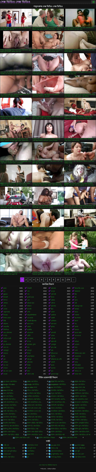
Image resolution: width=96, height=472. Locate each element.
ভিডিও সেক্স (54, 448)
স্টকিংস (29, 306)
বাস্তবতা (5, 353)
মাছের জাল (78, 374)
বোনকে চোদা (7, 454)
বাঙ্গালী (53, 362)
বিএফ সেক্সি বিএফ (80, 448)
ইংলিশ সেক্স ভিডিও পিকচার (47, 437)
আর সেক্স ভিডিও (32, 414)
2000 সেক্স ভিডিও (32, 381)
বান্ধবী (29, 327)
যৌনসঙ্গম (30, 362)
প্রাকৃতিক (53, 315)
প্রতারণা (77, 344)
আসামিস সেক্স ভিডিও (81, 420)
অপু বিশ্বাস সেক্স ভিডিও (34, 393)
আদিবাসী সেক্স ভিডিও (57, 405)
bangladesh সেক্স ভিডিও (58, 384)
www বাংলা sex (8, 390)
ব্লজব (4, 288)
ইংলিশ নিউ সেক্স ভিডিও (58, 426)
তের (28, 300)
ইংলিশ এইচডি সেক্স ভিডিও (35, 423)
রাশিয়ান (5, 362)
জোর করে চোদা (79, 454)
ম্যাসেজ (53, 368)
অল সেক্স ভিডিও (8, 396)
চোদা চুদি (77, 451)
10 (58, 280)
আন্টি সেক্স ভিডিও (8, 408)
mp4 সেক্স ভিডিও (80, 384)
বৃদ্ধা (52, 371)
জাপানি (29, 309)
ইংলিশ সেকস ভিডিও (9, 432)
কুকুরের (5, 294)
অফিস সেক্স (30, 374)
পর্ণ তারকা (30, 318)
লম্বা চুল (29, 359)
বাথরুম (5, 374)
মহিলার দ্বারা (30, 303)
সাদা (28, 294)
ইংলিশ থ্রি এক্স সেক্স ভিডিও (11, 426)
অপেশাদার (78, 318)
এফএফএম (78, 335)
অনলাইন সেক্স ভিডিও (57, 390)
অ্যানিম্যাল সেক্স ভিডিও (34, 399)
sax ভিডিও (6, 387)
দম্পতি (5, 335)
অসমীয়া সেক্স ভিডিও (33, 396)
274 (68, 280)
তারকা (53, 335)
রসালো (5, 368)
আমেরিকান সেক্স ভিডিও (58, 411)
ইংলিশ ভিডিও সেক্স (32, 429)
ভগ (4, 291)
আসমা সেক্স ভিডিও (9, 420)
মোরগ (5, 341)
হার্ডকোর (53, 288)
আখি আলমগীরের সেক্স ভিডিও (59, 402)
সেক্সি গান (6, 445)
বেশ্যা (28, 312)
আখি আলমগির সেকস (81, 399)
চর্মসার (53, 327)
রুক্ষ (52, 350)
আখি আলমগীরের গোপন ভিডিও (11, 402)
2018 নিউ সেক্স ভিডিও (57, 381)
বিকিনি (76, 359)
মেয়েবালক (78, 356)
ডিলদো (77, 329)
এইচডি (53, 300)
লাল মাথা (53, 324)
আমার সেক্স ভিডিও (56, 408)
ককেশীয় (29, 329)
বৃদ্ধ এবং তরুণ (7, 371)
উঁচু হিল (53, 356)
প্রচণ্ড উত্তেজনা (79, 368)
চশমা (76, 347)
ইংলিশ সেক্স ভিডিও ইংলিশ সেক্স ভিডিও (83, 432)
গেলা (76, 350)
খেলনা (5, 309)
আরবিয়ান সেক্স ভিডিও (10, 417)
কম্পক (29, 341)
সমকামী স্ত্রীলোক (31, 321)
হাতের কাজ (78, 332)
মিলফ (52, 297)
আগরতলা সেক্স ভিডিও (81, 402)
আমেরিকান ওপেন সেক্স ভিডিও (35, 411)
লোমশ (53, 312)
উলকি (76, 327)
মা (51, 329)
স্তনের (52, 365)
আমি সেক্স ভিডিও (80, 408)
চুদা (28, 457)
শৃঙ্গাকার (77, 309)
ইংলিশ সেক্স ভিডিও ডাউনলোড (23, 437)
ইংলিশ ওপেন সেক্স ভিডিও (58, 423)
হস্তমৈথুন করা (78, 306)
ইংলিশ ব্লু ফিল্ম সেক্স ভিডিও (11, 429)
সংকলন (77, 315)
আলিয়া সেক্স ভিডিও (57, 417)
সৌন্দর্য (53, 303)
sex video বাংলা (32, 387)
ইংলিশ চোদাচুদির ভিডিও (82, 423)
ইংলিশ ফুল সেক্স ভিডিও (81, 426)
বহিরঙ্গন (5, 324)
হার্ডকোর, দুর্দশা (31, 344)
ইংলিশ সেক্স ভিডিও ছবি (58, 435)
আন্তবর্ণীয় (6, 327)
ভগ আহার (30, 338)
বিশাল (29, 353)
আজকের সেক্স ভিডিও (9, 405)
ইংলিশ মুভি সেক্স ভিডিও (82, 429)
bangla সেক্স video (9, 384)
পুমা (4, 359)
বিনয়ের (5, 315)
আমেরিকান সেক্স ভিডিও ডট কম (83, 411)
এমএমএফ (30, 332)
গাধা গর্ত (5, 347)
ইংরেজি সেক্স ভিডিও (9, 423)
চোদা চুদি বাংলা (31, 448)
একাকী (53, 318)
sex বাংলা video (79, 445)
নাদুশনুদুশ (6, 350)
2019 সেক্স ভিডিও (80, 381)
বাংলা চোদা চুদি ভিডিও (10, 451)
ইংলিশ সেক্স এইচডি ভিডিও (35, 432)
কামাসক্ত (53, 306)
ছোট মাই (53, 294)
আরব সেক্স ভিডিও (56, 414)
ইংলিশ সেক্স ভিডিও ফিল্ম (70, 437)
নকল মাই (53, 341)
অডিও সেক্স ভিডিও (32, 390)
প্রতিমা (29, 368)
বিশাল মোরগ (7, 318)
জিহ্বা (29, 365)
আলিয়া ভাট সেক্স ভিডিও (34, 417)
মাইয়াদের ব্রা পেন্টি (56, 359)
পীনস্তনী (29, 288)
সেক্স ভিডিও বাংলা (32, 445)
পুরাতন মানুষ (54, 374)
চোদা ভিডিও (30, 451)
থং (75, 338)
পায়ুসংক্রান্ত (6, 312)
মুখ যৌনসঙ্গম (7, 344)
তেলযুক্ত (53, 344)
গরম (4, 306)
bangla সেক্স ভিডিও (33, 384)
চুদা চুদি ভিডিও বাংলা (57, 454)
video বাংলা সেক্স (80, 387)
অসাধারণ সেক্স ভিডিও (57, 396)
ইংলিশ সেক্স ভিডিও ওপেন (34, 435)
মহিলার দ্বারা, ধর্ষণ (80, 353)
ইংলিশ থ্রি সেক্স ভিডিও (33, 426)
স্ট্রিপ (52, 309)
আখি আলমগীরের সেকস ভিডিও (35, 402)
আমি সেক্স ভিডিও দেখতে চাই (11, 411)
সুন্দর (76, 300)
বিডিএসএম (54, 353)
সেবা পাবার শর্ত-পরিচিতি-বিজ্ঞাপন (48, 465)
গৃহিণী (28, 335)
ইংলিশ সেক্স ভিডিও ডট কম (82, 435)
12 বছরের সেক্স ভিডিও (10, 381)
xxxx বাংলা (30, 454)
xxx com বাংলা (55, 445)
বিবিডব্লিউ (78, 365)
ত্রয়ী (76, 303)
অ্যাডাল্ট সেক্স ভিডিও (9, 399)
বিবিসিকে (6, 329)
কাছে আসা (30, 324)
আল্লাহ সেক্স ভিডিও (80, 417)
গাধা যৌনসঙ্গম (7, 332)
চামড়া (76, 312)
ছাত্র (28, 347)
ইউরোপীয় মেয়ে (79, 288)
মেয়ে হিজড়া (30, 356)
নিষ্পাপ (5, 300)
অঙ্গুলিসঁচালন (31, 315)
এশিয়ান (5, 303)
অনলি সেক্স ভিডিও (80, 390)
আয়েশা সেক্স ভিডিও (9, 414)
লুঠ (75, 297)
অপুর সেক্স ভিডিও (56, 393)
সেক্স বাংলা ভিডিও (56, 451)
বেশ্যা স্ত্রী (53, 332)
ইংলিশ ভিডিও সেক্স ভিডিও (59, 429)
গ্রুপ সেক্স (53, 347)
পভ (76, 324)
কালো (76, 321)
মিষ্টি (4, 321)
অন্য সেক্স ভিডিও (8, 393)
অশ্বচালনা (77, 291)
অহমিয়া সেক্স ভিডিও (81, 396)
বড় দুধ (53, 291)
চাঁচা (76, 294)
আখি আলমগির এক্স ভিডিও (59, 399)
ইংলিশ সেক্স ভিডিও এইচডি (11, 435)
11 (63, 280)
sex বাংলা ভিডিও (56, 387)
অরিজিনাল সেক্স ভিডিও (82, 393)
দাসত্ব (76, 362)
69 (4, 356)
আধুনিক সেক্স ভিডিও (81, 405)
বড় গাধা (5, 365)
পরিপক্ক (53, 338)
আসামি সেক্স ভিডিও (57, 420)
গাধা (28, 291)
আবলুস (29, 350)
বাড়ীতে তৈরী (7, 338)
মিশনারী (5, 297)
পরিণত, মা (78, 371)
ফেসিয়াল (53, 321)
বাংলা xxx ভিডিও (56, 457)
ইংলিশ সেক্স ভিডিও (56, 432)
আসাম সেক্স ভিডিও (33, 420)
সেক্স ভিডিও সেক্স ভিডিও (15, 2)
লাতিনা (77, 341)
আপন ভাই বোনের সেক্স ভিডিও (35, 408)
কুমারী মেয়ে (30, 297)
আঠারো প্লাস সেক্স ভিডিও (34, 405)
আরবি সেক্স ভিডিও (80, 414)
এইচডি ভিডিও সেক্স (9, 448)
